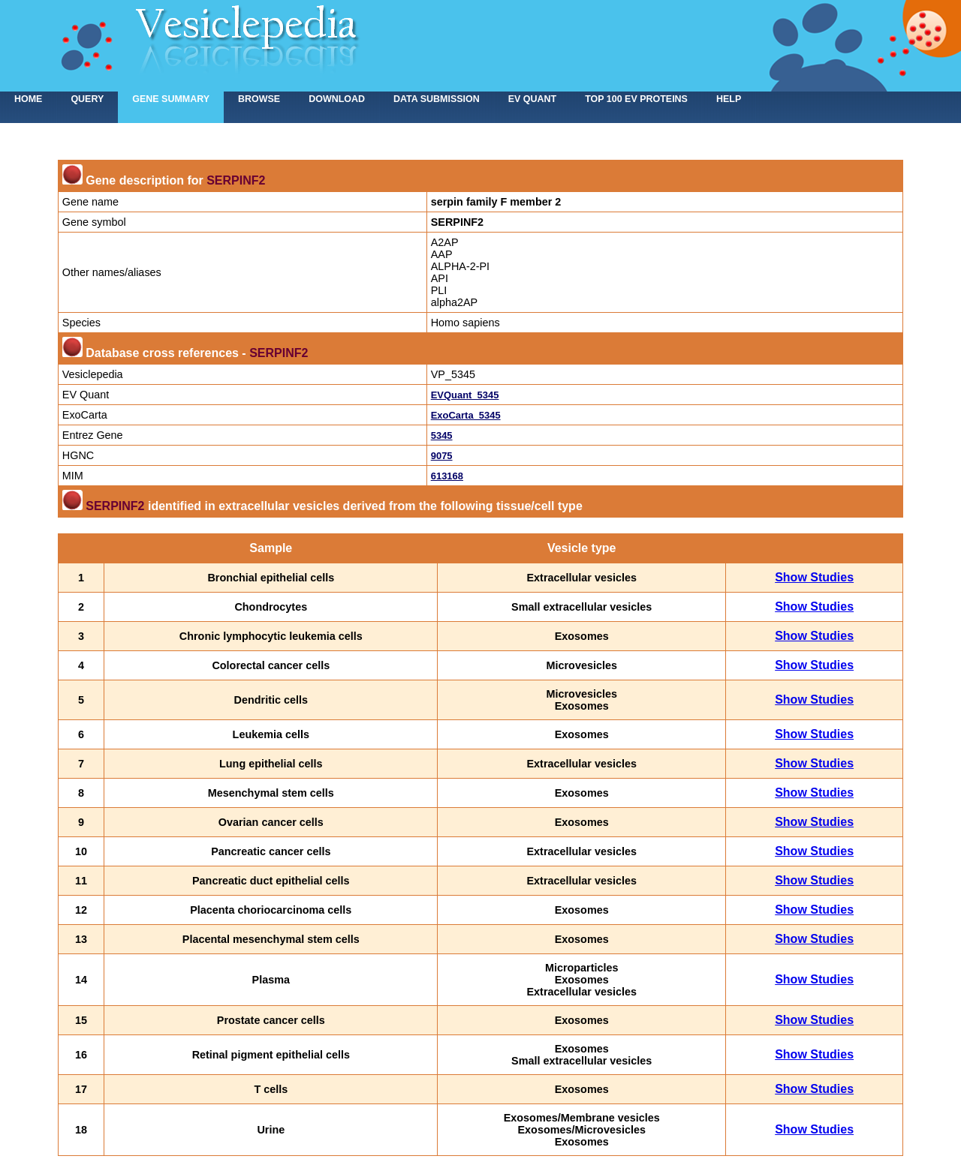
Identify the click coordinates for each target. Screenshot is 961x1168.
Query (87, 99)
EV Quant (532, 99)
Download (337, 99)
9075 (442, 455)
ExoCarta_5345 (466, 415)
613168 (447, 476)
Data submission (436, 99)
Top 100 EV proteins (636, 99)
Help (728, 99)
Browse (259, 99)
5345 (442, 435)
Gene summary (170, 99)
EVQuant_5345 (465, 395)
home (28, 99)
